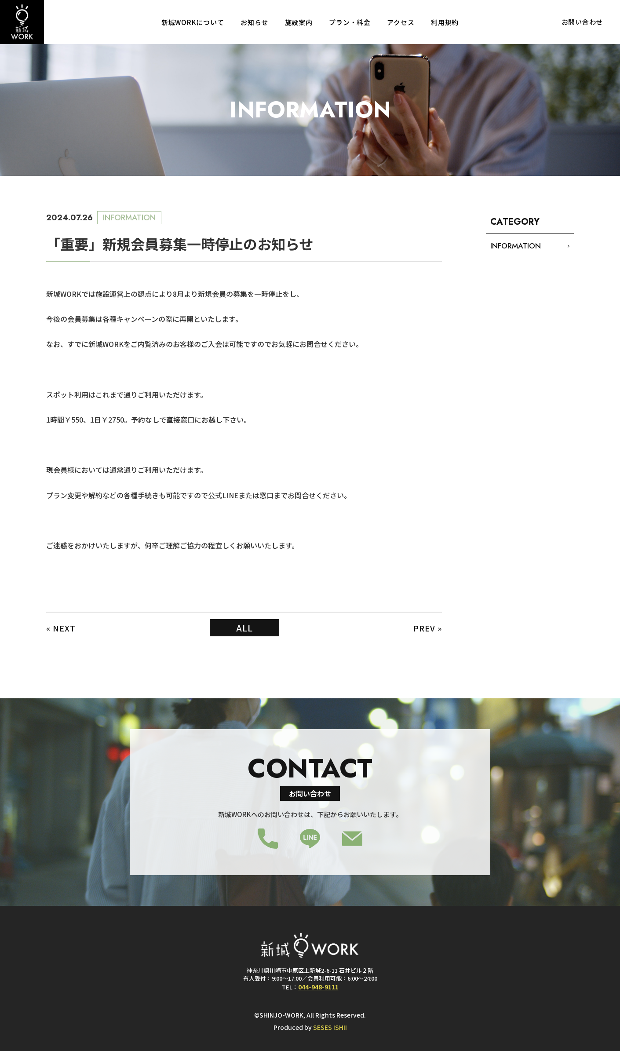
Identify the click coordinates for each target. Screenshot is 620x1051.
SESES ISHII (330, 1027)
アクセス (400, 22)
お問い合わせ (582, 21)
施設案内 (299, 22)
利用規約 (445, 22)
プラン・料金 (350, 22)
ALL (244, 627)
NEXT (64, 628)
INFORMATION (515, 246)
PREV (424, 628)
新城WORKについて (192, 22)
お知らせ (254, 22)
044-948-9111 (318, 986)
